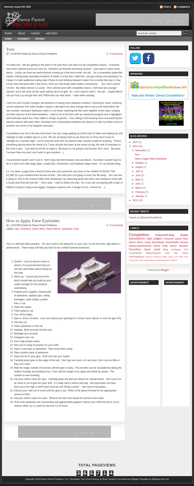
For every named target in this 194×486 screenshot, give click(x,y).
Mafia (181, 257)
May (138, 179)
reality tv (173, 260)
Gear (76, 228)
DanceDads (158, 242)
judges (158, 238)
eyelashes (67, 228)
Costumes (25, 228)
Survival (184, 242)
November (141, 150)
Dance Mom (38, 228)
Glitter (164, 257)
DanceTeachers (153, 253)
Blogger (165, 270)
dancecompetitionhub (140, 245)
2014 (136, 146)
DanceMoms (137, 238)
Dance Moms (53, 228)
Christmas (176, 249)
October (140, 163)
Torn (10, 49)
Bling (165, 249)
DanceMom (135, 249)
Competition (139, 235)
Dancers (148, 257)
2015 (136, 142)
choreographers (136, 256)
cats (16, 228)
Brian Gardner (109, 479)
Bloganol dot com (160, 479)
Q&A (186, 257)
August (139, 167)
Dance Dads (160, 245)
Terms (8, 39)
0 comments (116, 53)
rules (149, 238)
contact (35, 33)
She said (113, 175)
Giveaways (23, 39)
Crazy (148, 242)
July (137, 171)
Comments (183, 7)
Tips (176, 253)
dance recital (155, 260)
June (138, 175)
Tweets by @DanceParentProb (145, 217)
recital (157, 249)
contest (146, 260)
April (138, 183)
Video (136, 260)
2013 (136, 200)
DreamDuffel (172, 242)
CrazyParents (135, 253)
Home (8, 33)
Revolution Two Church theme (84, 479)
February (140, 192)
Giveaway (157, 257)
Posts (167, 7)
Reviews (40, 39)
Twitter (185, 253)
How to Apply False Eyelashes (33, 220)
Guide (170, 257)
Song (131, 260)
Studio (184, 235)
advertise (51, 33)
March (139, 187)
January (140, 196)
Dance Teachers (179, 245)
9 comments (116, 225)
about (21, 33)
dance (147, 249)
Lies (176, 257)
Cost (186, 249)
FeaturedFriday (165, 235)
